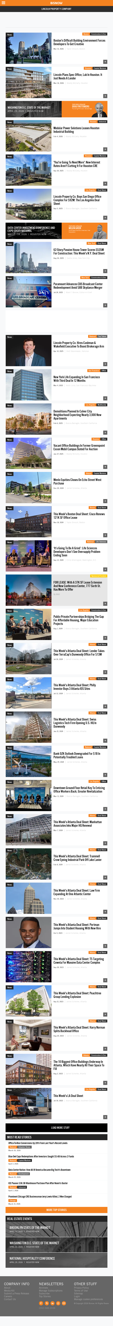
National (92, 336)
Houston (88, 68)
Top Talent (102, 336)
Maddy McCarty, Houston (77, 83)
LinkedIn (52, 1303)
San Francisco (94, 370)
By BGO (57, 594)
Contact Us (10, 1299)
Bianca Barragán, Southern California (81, 208)
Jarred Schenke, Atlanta (77, 488)
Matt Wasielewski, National (77, 351)
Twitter (47, 1303)
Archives (43, 1287)
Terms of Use (81, 1290)
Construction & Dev (98, 34)
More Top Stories (56, 1210)
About (7, 1287)
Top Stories (45, 1296)
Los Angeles (90, 190)
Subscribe (44, 1293)
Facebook (41, 1303)
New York (91, 243)
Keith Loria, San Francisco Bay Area (81, 385)
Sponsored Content (98, 576)
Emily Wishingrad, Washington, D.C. (82, 560)
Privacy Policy (81, 1287)
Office (104, 370)
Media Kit (9, 1290)
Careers (8, 1296)
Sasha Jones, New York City (78, 258)
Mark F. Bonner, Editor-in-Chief (79, 292)
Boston (86, 34)
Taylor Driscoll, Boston (76, 49)
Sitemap (78, 1293)
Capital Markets (100, 68)
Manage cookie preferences (88, 1299)
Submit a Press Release (16, 1293)
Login (77, 1296)
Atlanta (88, 473)
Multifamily (102, 405)
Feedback (64, 1303)
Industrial (102, 121)
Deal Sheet (102, 190)
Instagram (58, 1303)
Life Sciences (101, 542)
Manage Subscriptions (50, 1290)
